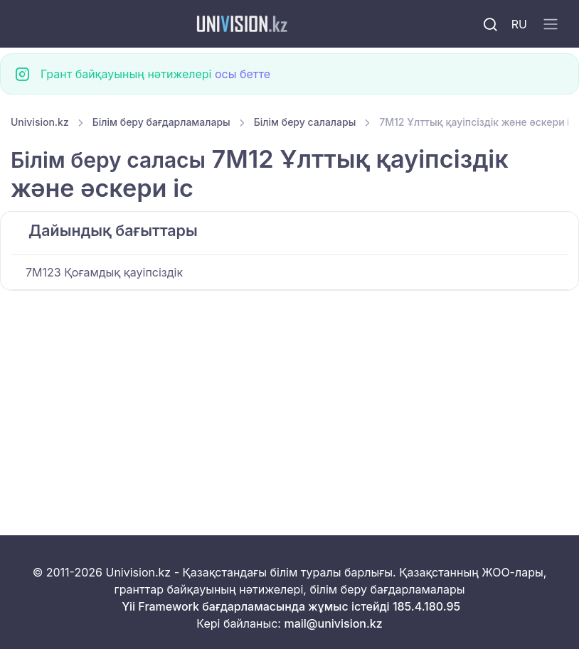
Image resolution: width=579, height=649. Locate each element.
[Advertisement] (289, 395)
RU (519, 24)
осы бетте (242, 74)
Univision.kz (40, 122)
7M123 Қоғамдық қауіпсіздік (104, 272)
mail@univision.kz (333, 623)
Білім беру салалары (305, 122)
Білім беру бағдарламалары (161, 122)
